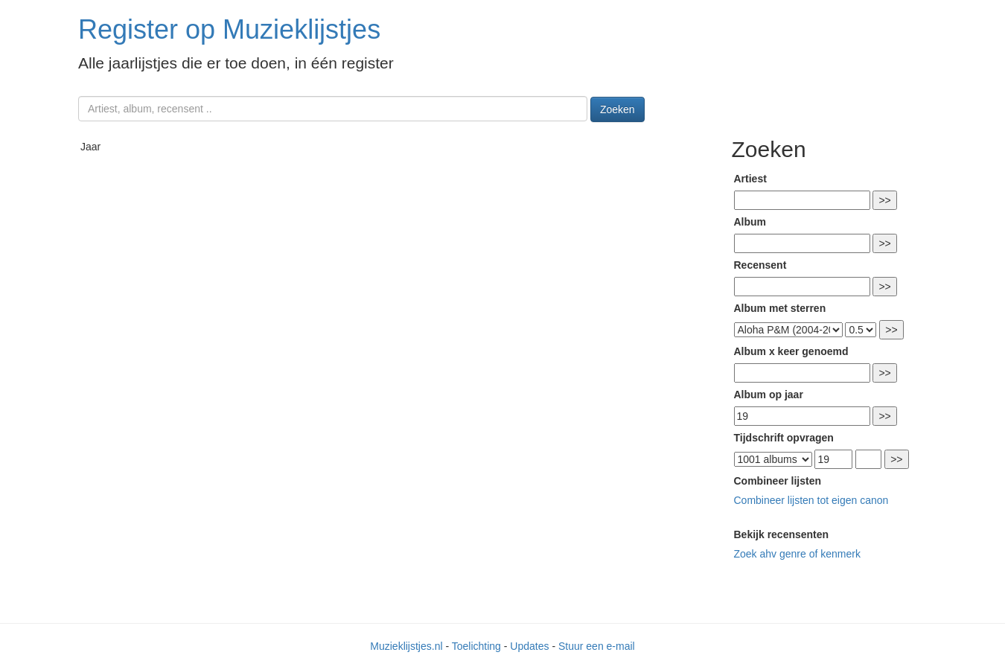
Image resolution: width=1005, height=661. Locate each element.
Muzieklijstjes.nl (406, 646)
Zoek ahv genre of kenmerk (797, 554)
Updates (529, 646)
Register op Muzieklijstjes (229, 29)
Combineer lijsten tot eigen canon (811, 500)
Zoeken (617, 109)
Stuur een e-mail (596, 646)
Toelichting (476, 646)
